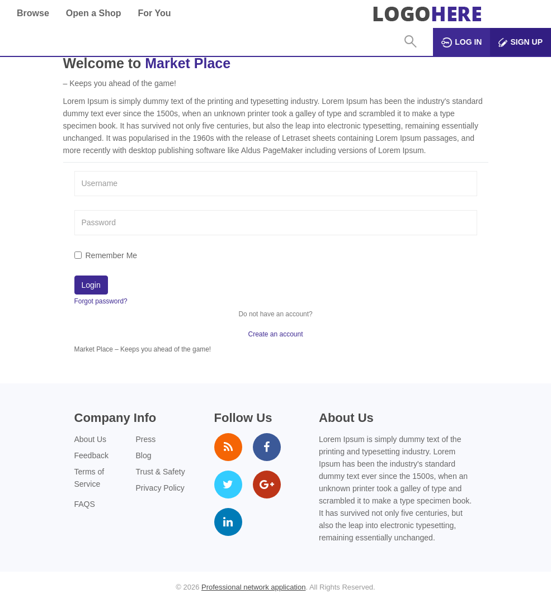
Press (146, 439)
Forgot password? (101, 301)
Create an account (275, 334)
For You (154, 13)
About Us (90, 439)
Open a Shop (93, 13)
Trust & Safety (160, 471)
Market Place (187, 63)
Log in (461, 42)
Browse (33, 13)
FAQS (84, 504)
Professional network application (253, 587)
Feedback (91, 455)
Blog (144, 455)
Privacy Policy (160, 487)
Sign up (520, 42)
